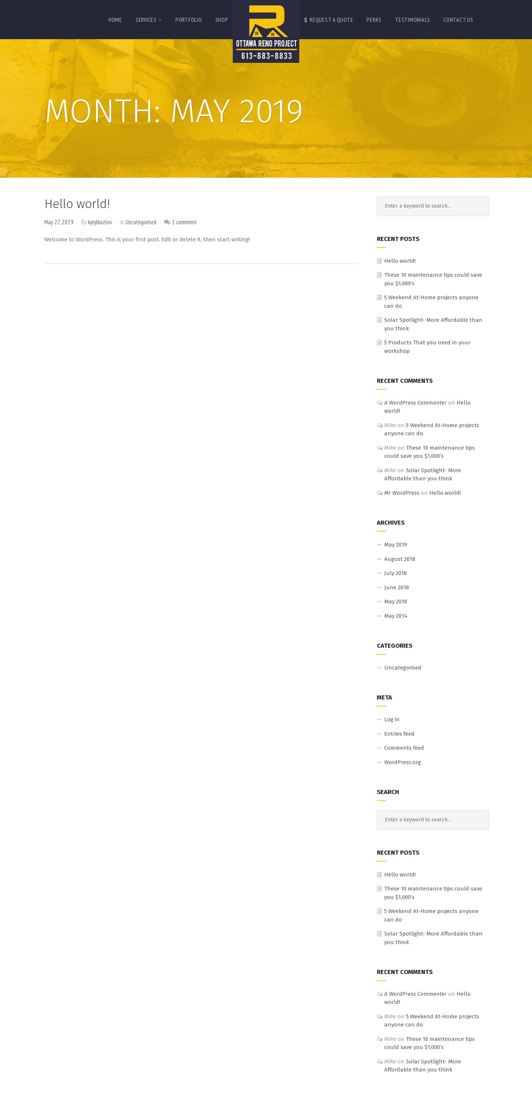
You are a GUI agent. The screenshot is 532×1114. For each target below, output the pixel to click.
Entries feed (399, 733)
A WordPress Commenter (415, 402)
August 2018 (399, 559)
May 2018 (395, 601)
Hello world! (77, 204)
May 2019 (395, 544)
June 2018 (396, 587)
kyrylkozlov (100, 222)
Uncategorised (141, 222)
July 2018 (395, 573)
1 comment (184, 222)
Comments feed (404, 748)
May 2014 (395, 616)
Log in (392, 719)
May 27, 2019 (59, 222)
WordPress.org (402, 762)
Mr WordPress (401, 493)
